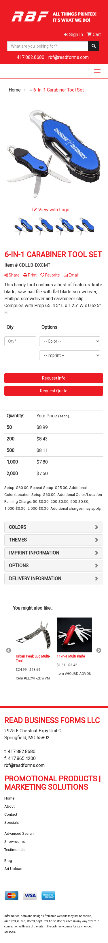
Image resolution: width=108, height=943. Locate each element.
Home (9, 798)
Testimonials (14, 849)
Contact (10, 814)
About (9, 806)
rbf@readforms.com (68, 57)
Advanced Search (19, 833)
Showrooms (14, 841)
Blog (8, 860)
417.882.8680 (30, 57)
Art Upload (13, 869)
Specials (11, 822)
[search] (93, 46)
